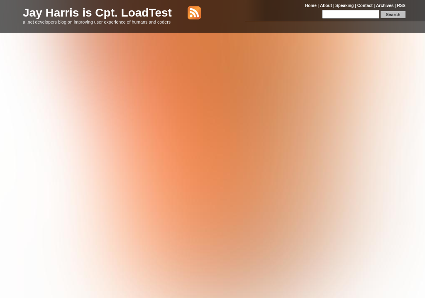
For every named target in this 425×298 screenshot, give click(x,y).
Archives (384, 5)
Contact (365, 5)
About (326, 5)
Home (311, 5)
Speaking (344, 5)
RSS (401, 5)
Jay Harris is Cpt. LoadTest (97, 12)
